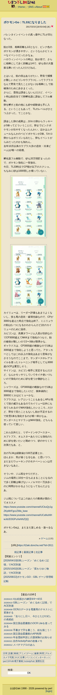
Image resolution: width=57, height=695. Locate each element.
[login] (49, 691)
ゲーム (47, 538)
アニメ (22, 653)
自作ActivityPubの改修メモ (23, 641)
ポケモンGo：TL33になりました (25, 22)
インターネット (42, 657)
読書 (11, 653)
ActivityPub (29, 661)
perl (5, 661)
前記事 (18, 552)
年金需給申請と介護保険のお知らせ (28, 637)
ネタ (17, 657)
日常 (5, 653)
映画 (16, 653)
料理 (42, 653)
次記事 (39, 552)
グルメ (48, 653)
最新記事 (28, 552)
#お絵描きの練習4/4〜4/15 (23, 599)
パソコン (30, 657)
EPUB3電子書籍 (15, 661)
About (39, 7)
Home (21, 7)
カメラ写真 (8, 657)
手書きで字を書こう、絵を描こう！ (28, 630)
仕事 (22, 657)
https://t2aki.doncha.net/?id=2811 (35, 545)
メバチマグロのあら (19, 645)
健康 (36, 653)
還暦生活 (40, 661)
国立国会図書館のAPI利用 (22, 633)
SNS (31, 7)
